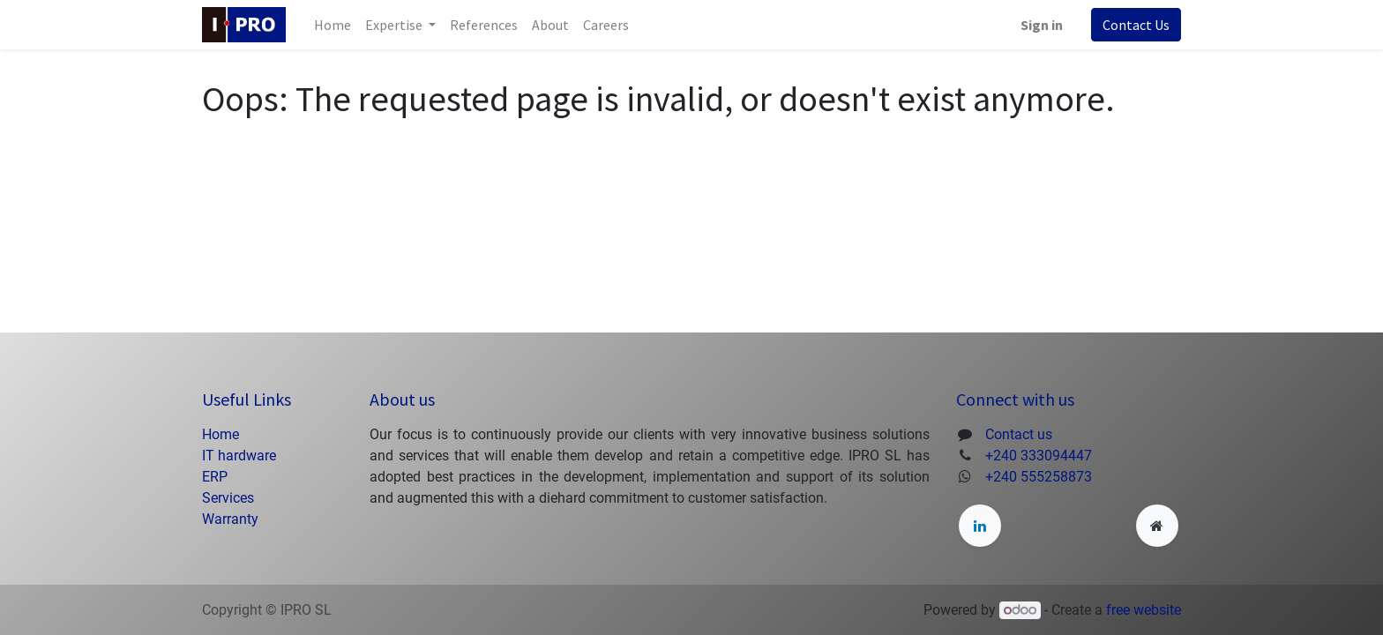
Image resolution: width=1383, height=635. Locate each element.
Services (228, 497)
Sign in (1041, 25)
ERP (216, 476)
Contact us (1018, 434)
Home (220, 434)
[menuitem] (332, 24)
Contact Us (1136, 25)
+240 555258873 (1038, 476)
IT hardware (239, 455)
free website (1143, 609)
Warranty (230, 519)
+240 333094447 (1038, 455)
